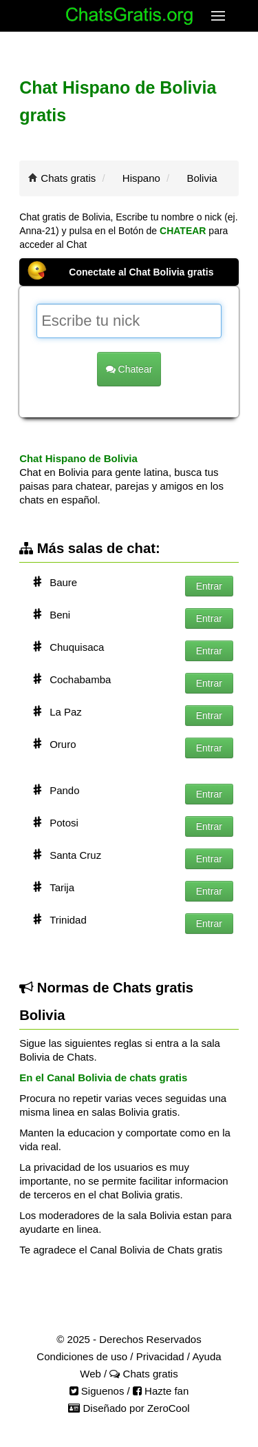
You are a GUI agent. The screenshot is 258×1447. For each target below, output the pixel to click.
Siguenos (97, 1391)
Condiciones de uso (81, 1356)
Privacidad (160, 1356)
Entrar (209, 586)
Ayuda (206, 1356)
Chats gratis (68, 178)
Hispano (141, 178)
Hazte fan (161, 1391)
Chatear (129, 369)
